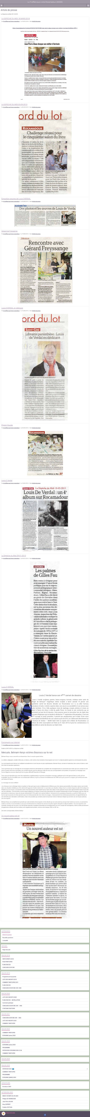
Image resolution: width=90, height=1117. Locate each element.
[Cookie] (3, 1113)
